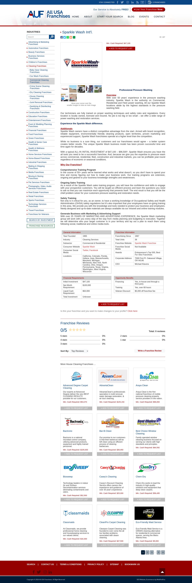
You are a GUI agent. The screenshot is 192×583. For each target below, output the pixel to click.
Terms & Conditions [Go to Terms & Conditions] (71, 564)
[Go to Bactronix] (76, 422)
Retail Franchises (36, 196)
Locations (67, 256)
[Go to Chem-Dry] (149, 467)
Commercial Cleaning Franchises (39, 81)
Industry (66, 240)
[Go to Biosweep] (76, 467)
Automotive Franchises (38, 48)
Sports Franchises (36, 200)
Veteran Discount (122, 291)
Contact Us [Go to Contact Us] (47, 564)
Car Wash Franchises (39, 76)
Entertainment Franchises (39, 120)
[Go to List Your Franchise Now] (148, 9)
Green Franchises (36, 138)
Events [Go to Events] (144, 16)
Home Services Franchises (40, 154)
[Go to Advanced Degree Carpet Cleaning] (76, 376)
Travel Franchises (36, 210)
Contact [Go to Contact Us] (159, 16)
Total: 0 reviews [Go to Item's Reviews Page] (157, 331)
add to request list (77, 408)
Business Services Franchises (36, 57)
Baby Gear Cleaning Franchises (39, 71)
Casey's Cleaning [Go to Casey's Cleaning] (108, 476)
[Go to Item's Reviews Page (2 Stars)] (142, 336)
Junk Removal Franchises (41, 102)
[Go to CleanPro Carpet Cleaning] (112, 513)
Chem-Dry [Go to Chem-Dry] (141, 476)
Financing (119, 282)
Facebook (93, 250)
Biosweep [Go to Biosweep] (68, 476)
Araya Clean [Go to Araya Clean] (142, 385)
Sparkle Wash (89, 247)
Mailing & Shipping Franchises (36, 167)
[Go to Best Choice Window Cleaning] (149, 422)
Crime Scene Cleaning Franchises (39, 87)
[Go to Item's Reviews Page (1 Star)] (142, 340)
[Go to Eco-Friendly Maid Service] (149, 513)
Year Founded (69, 236)
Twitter (85, 250)
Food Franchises (35, 134)
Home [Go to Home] (75, 16)
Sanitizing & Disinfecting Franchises (40, 107)
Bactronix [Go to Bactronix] (67, 431)
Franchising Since (123, 236)
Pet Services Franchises (39, 182)
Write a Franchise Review (150, 351)
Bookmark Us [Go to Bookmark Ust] (132, 564)
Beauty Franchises (36, 52)
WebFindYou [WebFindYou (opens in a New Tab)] (161, 579)
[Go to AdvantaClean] (112, 376)
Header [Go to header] (162, 572)
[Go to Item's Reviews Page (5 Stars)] (82, 336)
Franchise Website (123, 243)
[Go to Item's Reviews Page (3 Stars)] (82, 344)
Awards (118, 252)
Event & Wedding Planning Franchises (40, 125)
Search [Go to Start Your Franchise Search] (31, 564)
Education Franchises (37, 116)
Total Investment (70, 297)
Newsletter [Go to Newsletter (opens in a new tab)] (142, 2)
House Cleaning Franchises (37, 97)
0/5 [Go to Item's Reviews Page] (63, 330)
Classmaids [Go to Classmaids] (68, 522)
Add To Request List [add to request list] (121, 48)
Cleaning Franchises (37, 66)
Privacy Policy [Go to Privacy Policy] (96, 564)
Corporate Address (123, 258)
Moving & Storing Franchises (35, 177)
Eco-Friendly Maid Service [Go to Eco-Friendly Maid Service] (149, 522)
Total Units (120, 240)
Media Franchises (36, 172)
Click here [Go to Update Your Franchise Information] (132, 311)
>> (163, 552)
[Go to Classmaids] (76, 513)
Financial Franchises (37, 130)
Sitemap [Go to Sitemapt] (114, 564)
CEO (117, 264)
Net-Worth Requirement (68, 286)
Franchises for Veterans (38, 214)
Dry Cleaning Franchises (40, 92)
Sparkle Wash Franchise (145, 243)
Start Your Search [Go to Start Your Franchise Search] (110, 16)
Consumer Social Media (70, 251)
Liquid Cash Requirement (68, 292)
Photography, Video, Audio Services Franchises (39, 187)
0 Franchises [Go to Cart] (159, 2)
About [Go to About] (88, 16)
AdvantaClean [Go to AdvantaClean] (106, 385)
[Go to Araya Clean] (149, 376)
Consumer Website (71, 247)
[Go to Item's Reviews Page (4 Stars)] (82, 340)
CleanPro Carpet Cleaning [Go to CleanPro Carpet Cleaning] (112, 522)
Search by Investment (41, 220)
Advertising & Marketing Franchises (38, 43)
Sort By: (65, 351)
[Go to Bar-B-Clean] (112, 422)
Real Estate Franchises (38, 192)
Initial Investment (70, 282)
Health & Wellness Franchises (36, 149)
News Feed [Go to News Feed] (137, 2)
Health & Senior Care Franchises (37, 143)
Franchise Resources (41, 226)
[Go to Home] (48, 18)
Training (118, 287)
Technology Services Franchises (37, 205)
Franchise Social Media (122, 248)
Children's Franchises (37, 62)
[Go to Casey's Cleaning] (112, 467)
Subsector (67, 243)
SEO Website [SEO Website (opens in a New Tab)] (141, 579)
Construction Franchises (39, 112)
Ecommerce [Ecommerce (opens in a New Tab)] (150, 579)
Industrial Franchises (37, 162)
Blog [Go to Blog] (131, 16)
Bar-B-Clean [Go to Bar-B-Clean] (105, 431)
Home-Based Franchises (39, 158)
